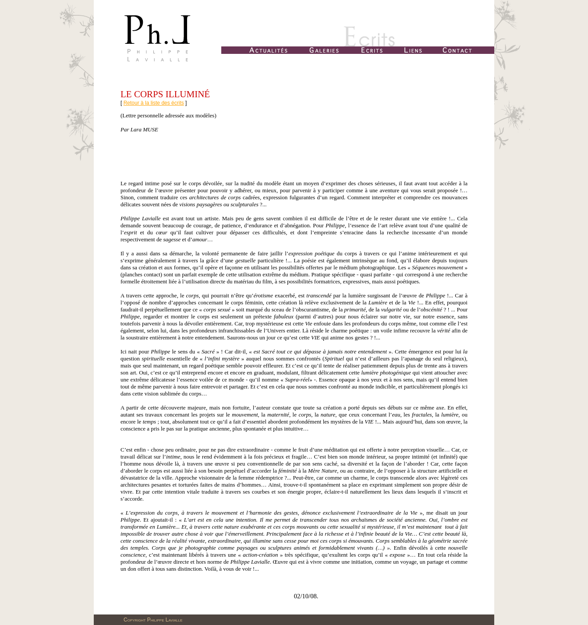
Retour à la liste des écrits (154, 103)
